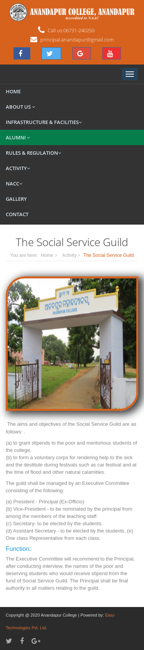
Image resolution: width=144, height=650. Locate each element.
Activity (18, 168)
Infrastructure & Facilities (44, 122)
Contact (17, 214)
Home (13, 91)
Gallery (16, 198)
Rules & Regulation (33, 152)
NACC (14, 183)
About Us (20, 106)
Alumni (18, 137)
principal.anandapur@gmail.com (77, 39)
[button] (21, 53)
